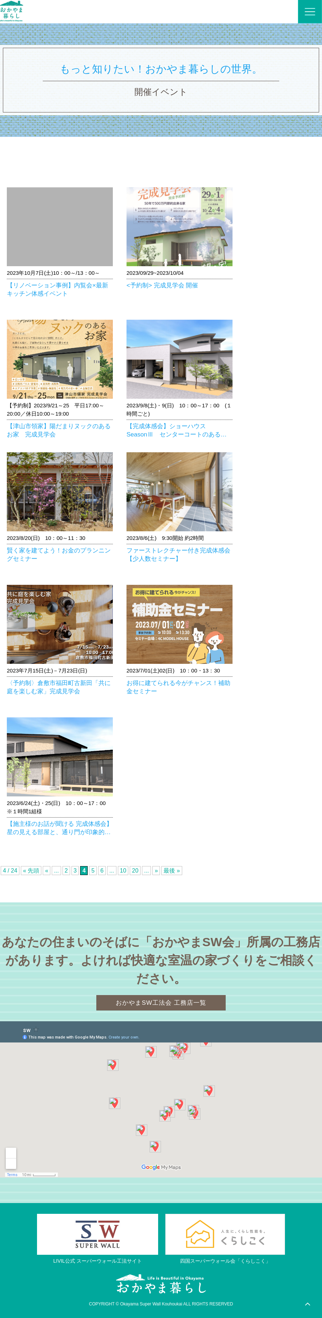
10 (123, 871)
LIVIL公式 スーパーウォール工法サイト (97, 1261)
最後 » (172, 871)
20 (135, 871)
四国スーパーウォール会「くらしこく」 (225, 1261)
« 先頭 (31, 871)
